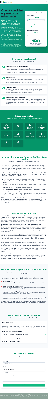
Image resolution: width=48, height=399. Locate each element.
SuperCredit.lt (20, 394)
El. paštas (5, 366)
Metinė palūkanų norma (32, 30)
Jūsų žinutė (5, 372)
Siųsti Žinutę (24, 385)
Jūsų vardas (5, 361)
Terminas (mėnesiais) (31, 23)
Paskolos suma (30, 15)
